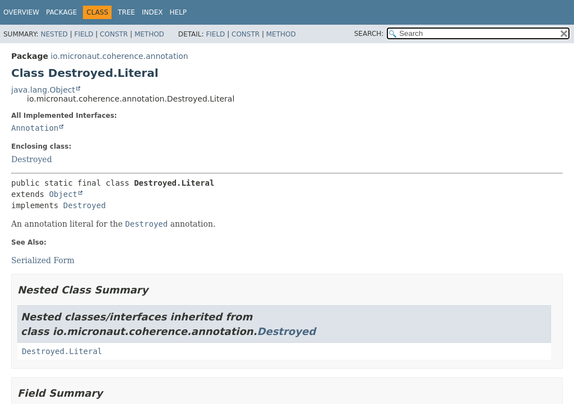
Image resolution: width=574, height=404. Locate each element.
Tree (126, 12)
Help (178, 12)
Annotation (34, 127)
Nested (53, 34)
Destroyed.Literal (62, 351)
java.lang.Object (43, 89)
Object (63, 194)
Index (152, 12)
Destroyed (31, 159)
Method (149, 34)
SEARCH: (369, 34)
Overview (21, 12)
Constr (114, 34)
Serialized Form (43, 260)
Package (61, 12)
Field (83, 34)
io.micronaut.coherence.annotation (119, 56)
